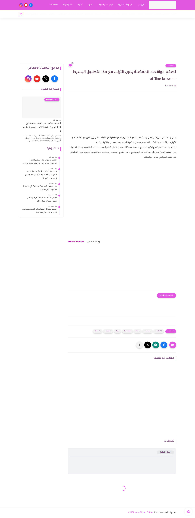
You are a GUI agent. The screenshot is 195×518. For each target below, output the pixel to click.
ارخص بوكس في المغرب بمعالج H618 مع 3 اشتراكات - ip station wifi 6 (41, 127)
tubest (97, 331)
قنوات (140, 14)
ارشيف (80, 5)
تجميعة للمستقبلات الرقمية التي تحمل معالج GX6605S (42, 199)
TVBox (106, 14)
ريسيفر (148, 14)
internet (127, 331)
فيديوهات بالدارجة (106, 5)
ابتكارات (52, 14)
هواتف (98, 14)
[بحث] (21, 14)
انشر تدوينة (67, 5)
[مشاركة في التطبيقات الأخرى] (139, 345)
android (171, 66)
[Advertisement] (97, 43)
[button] (163, 345)
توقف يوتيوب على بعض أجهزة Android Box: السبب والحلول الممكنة (40, 162)
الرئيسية (141, 5)
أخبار (174, 14)
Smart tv (115, 14)
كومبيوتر (89, 14)
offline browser (76, 242)
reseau (108, 331)
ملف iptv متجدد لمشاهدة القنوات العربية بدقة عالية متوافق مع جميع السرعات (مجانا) (41, 175)
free (137, 331)
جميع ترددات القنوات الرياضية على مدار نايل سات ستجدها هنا (39, 211)
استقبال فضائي (162, 14)
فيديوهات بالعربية (125, 5)
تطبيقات (62, 14)
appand (147, 331)
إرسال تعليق (165, 452)
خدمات (43, 14)
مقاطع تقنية (31, 14)
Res (117, 331)
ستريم (132, 14)
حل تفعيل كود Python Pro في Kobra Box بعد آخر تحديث (40, 188)
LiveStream (53, 5)
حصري (91, 5)
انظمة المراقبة (76, 14)
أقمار (124, 14)
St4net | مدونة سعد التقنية (140, 513)
